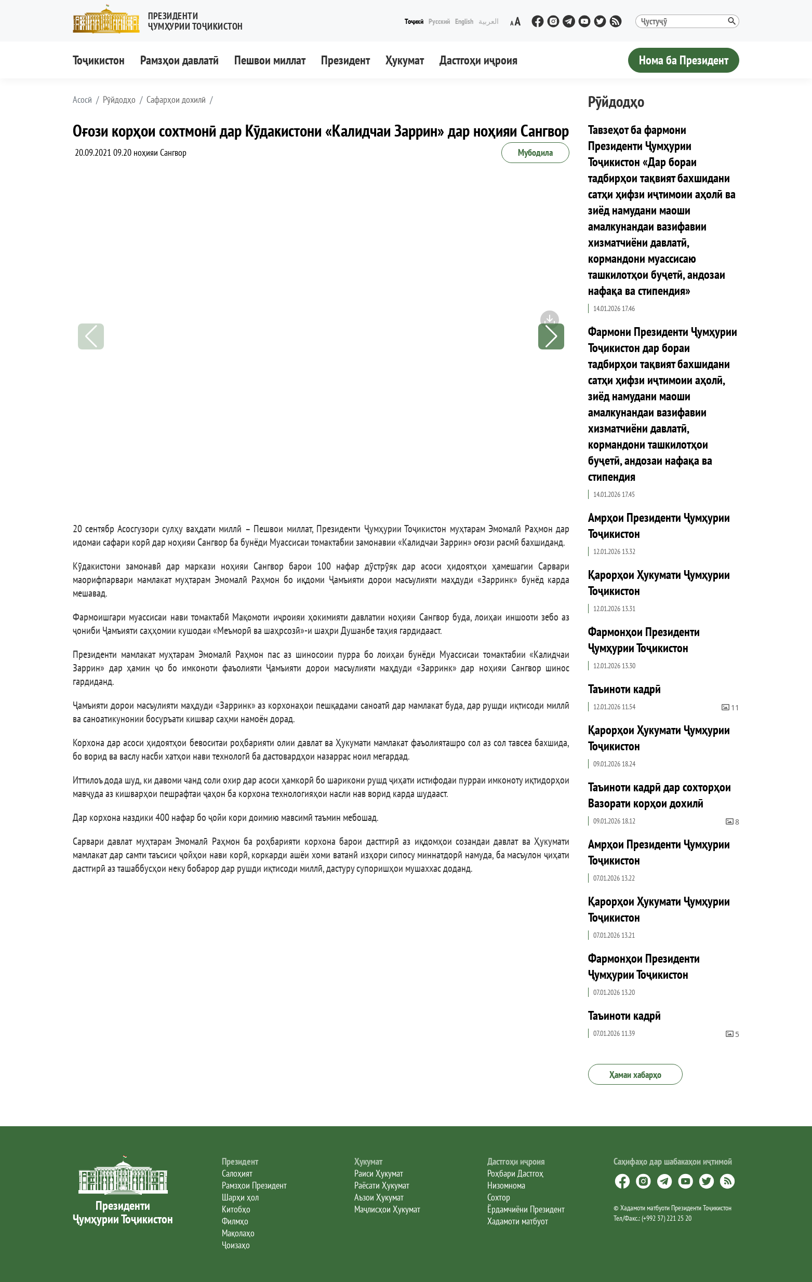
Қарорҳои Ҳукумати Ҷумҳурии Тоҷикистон (659, 582)
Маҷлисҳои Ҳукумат (387, 1209)
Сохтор (498, 1197)
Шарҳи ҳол (240, 1197)
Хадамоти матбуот (517, 1221)
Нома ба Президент (683, 60)
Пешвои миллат (269, 60)
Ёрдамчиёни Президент (526, 1209)
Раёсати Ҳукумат (381, 1185)
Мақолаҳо (238, 1233)
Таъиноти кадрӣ (624, 689)
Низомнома (506, 1185)
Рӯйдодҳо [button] (119, 99)
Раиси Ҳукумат (378, 1173)
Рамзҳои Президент (254, 1185)
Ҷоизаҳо (236, 1245)
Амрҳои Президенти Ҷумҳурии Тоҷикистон (659, 525)
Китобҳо (236, 1209)
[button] (162, 19)
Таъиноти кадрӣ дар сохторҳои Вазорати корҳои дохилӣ (659, 795)
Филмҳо (235, 1221)
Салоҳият (237, 1173)
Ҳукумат (404, 60)
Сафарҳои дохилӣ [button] (176, 99)
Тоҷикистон (99, 60)
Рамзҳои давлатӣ (179, 60)
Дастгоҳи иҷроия (478, 60)
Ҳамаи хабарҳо (635, 1075)
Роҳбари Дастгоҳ (515, 1173)
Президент (345, 60)
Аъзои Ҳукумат (379, 1197)
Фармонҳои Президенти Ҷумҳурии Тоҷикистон (644, 640)
